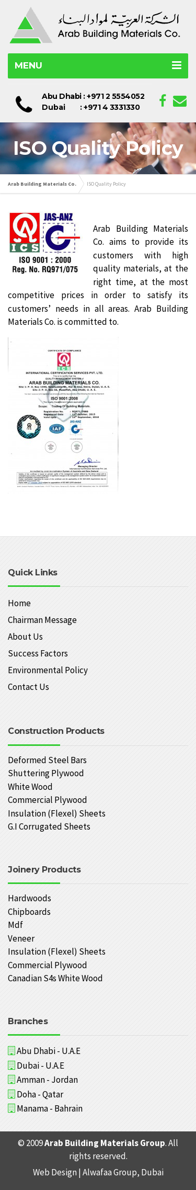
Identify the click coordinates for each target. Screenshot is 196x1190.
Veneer (21, 938)
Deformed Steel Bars (47, 760)
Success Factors (38, 653)
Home (19, 603)
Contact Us (28, 687)
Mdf (15, 925)
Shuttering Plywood (46, 773)
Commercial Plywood (47, 800)
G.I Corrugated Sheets (49, 826)
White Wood (30, 786)
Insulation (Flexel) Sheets (57, 813)
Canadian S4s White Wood (55, 978)
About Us (25, 636)
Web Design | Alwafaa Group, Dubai (98, 1172)
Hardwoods (29, 898)
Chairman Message (42, 620)
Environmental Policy (48, 670)
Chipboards (29, 911)
